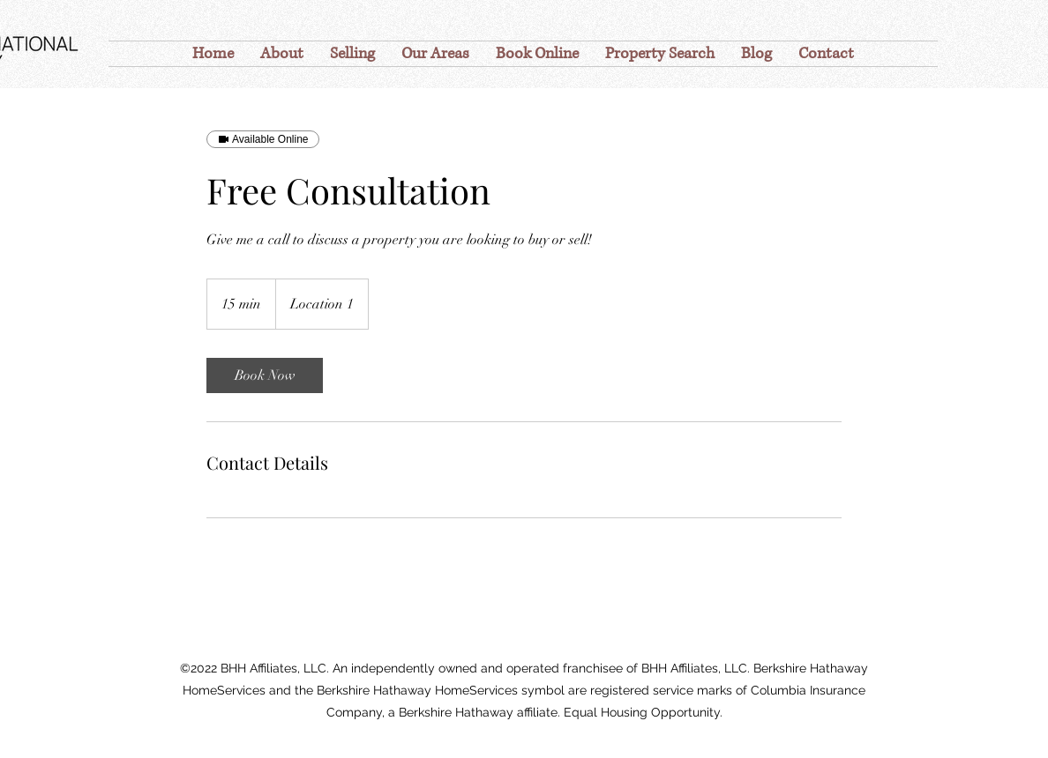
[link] (264, 375)
